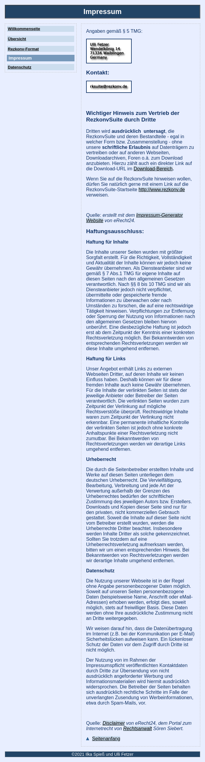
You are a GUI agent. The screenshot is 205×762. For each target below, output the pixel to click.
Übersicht (17, 39)
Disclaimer (113, 723)
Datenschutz (19, 67)
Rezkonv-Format (23, 49)
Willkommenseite (24, 29)
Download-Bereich (153, 168)
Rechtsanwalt (137, 728)
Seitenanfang (106, 738)
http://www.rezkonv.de (162, 189)
